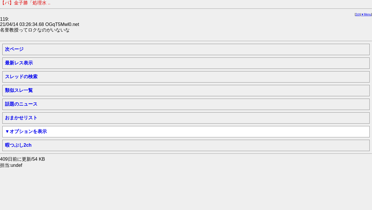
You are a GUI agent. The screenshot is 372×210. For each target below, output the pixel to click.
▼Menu (366, 14)
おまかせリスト (21, 117)
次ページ (14, 49)
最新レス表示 (19, 62)
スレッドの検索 (21, 76)
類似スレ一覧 (19, 90)
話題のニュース (21, 104)
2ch (358, 14)
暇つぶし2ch (18, 145)
